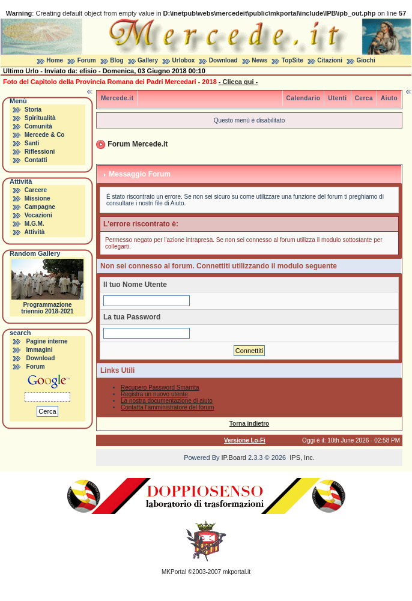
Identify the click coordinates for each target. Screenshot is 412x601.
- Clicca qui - (238, 81)
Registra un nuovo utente (154, 394)
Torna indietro (249, 423)
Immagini (39, 349)
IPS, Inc (301, 457)
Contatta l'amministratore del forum (167, 407)
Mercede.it (117, 98)
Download (223, 60)
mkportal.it (236, 572)
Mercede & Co (45, 134)
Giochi (366, 60)
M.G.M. (34, 223)
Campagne (40, 207)
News (259, 60)
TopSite (292, 60)
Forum (86, 60)
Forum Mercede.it (138, 144)
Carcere (36, 190)
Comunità (38, 126)
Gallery (148, 60)
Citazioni (329, 60)
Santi (32, 143)
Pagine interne (47, 341)
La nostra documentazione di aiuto (167, 400)
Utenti (337, 98)
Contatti (36, 160)
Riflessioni (40, 151)
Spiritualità (40, 118)
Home (54, 60)
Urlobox (183, 60)
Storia (33, 109)
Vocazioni (38, 215)
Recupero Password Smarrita (160, 387)
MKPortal (174, 572)
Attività (34, 232)
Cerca (364, 98)
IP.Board (234, 457)
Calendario (303, 98)
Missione (37, 198)
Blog (116, 60)
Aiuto (389, 98)
